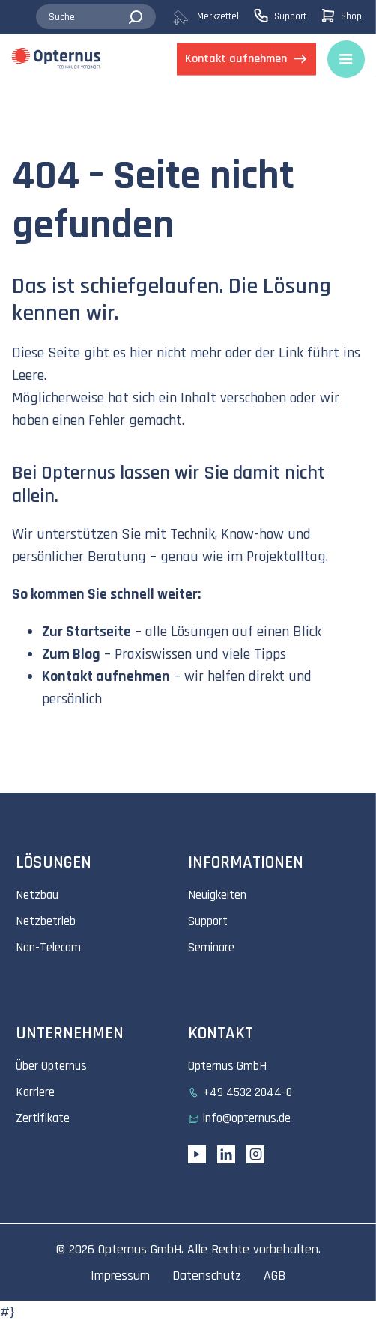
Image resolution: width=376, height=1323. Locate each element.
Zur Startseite (86, 631)
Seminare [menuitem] (211, 947)
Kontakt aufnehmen (106, 676)
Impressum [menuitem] (120, 1275)
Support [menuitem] (208, 921)
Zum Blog (71, 654)
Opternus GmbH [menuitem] (227, 1066)
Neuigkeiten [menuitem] (217, 895)
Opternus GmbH (139, 1249)
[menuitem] (212, 17)
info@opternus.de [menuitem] (247, 1118)
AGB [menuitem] (274, 1275)
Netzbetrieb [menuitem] (46, 921)
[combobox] (96, 17)
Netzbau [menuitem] (37, 895)
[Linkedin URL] (226, 1154)
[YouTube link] (197, 1154)
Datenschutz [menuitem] (206, 1275)
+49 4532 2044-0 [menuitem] (247, 1092)
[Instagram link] (255, 1154)
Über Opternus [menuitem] (51, 1066)
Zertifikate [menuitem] (43, 1118)
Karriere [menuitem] (35, 1092)
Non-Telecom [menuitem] (48, 947)
